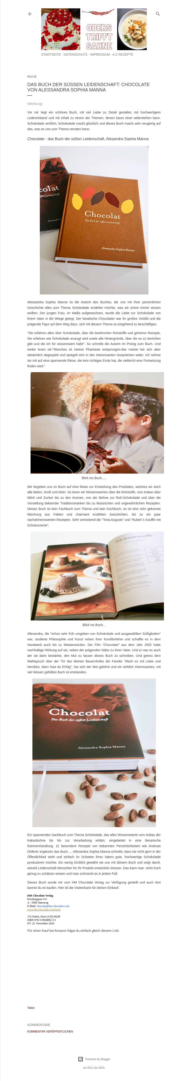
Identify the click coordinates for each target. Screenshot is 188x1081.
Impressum (100, 54)
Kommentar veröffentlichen (50, 1031)
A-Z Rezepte (122, 54)
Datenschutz (76, 54)
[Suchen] (158, 12)
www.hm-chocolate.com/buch (44, 909)
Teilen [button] (30, 1008)
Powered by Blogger (94, 1059)
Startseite (51, 54)
